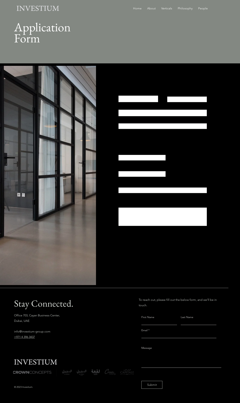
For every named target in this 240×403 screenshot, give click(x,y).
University (124, 150)
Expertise (124, 167)
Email (122, 106)
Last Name (174, 92)
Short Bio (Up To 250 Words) (137, 203)
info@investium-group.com (32, 331)
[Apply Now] (132, 257)
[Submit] (151, 385)
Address (124, 119)
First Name (125, 92)
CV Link (123, 183)
